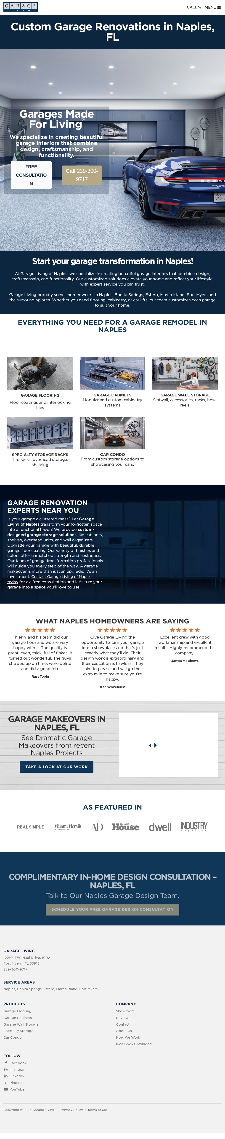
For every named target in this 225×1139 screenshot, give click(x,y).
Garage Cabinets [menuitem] (17, 1018)
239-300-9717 (82, 175)
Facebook (18, 1063)
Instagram (18, 1070)
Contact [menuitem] (123, 1025)
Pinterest (17, 1083)
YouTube (17, 1089)
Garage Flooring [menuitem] (17, 1011)
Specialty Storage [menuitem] (18, 1031)
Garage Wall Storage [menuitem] (21, 1025)
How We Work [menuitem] (128, 1038)
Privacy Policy (72, 1110)
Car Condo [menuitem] (12, 1038)
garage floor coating (26, 550)
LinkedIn (17, 1076)
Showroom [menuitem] (125, 1011)
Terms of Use (97, 1110)
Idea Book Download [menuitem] (134, 1044)
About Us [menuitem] (124, 1031)
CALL (194, 7)
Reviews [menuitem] (123, 1018)
